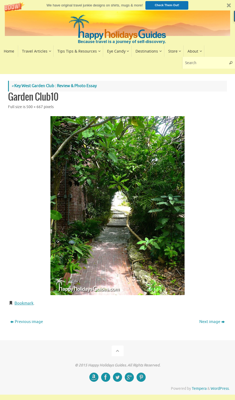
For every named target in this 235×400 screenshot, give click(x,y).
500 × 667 (34, 107)
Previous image (26, 321)
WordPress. (220, 388)
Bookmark (24, 303)
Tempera (199, 388)
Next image (212, 321)
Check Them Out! (167, 5)
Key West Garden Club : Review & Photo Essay (54, 86)
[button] (117, 5)
